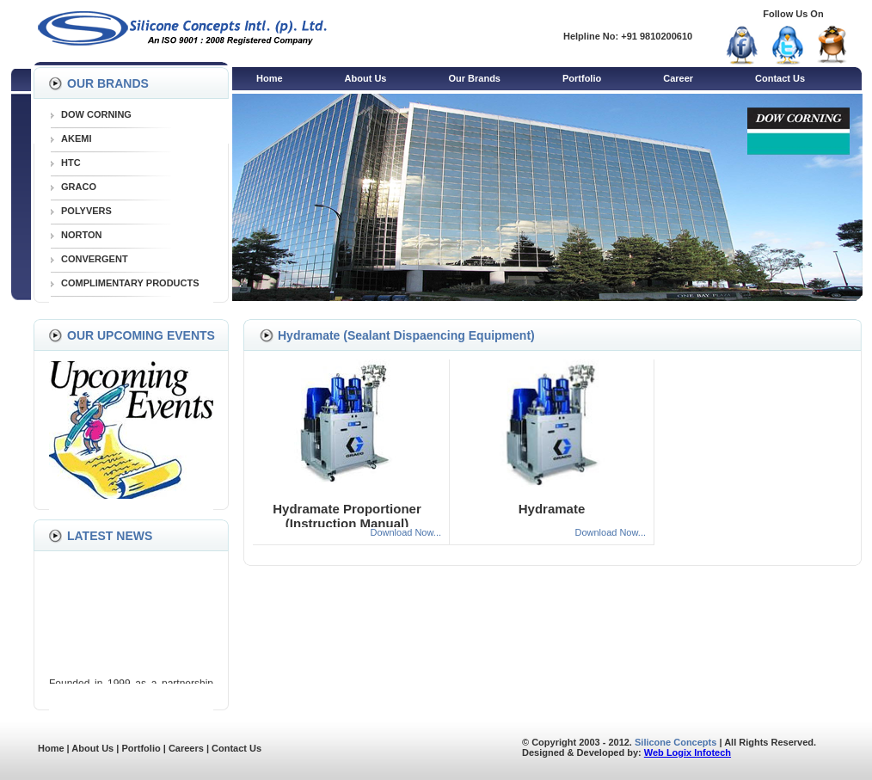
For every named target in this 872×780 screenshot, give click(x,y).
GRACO (78, 186)
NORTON (81, 235)
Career (678, 78)
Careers (186, 748)
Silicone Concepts (675, 742)
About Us (366, 78)
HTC (71, 162)
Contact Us (780, 78)
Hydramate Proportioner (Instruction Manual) (347, 516)
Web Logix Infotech (687, 752)
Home (269, 78)
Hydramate (552, 508)
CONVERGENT (94, 259)
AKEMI (76, 138)
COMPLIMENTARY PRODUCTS (130, 283)
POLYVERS (86, 211)
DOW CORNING (96, 114)
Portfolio (581, 78)
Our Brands (474, 78)
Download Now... (405, 532)
